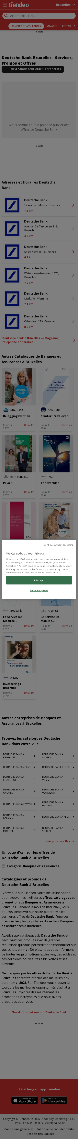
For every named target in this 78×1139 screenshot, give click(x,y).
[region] (39, 569)
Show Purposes (39, 590)
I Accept (39, 580)
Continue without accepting (58, 545)
